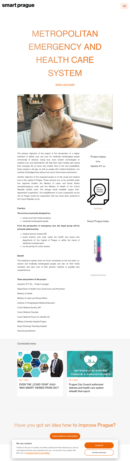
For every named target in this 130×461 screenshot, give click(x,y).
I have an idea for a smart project (65, 436)
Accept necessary (99, 452)
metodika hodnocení (98, 275)
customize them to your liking (38, 453)
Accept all (99, 445)
